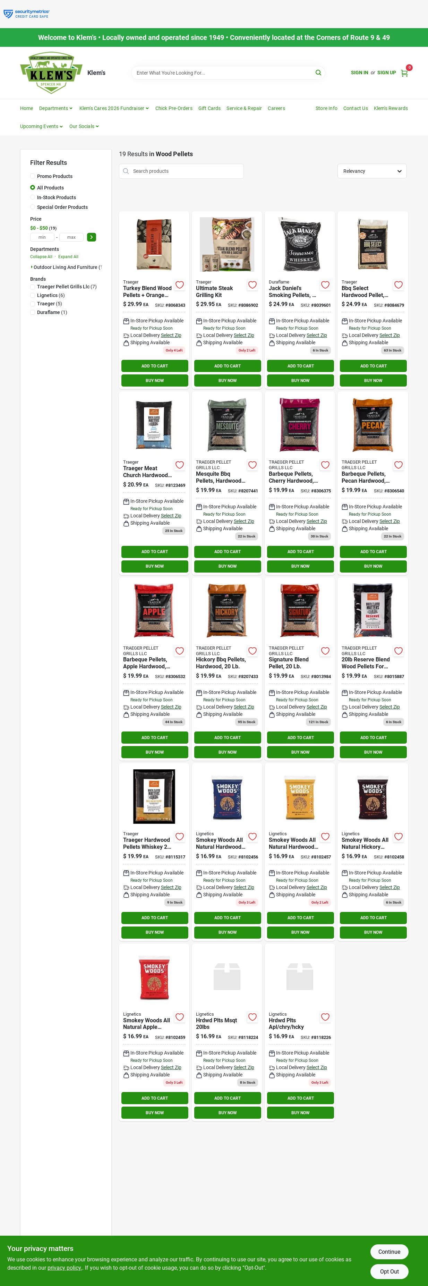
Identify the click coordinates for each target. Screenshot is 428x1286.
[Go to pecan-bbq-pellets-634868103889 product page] (372, 483)
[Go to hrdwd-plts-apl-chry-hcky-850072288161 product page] (300, 1033)
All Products (50, 187)
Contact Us (355, 108)
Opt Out (389, 1271)
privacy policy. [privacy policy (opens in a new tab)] (65, 1267)
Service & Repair (244, 108)
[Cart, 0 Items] (404, 72)
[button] (41, 126)
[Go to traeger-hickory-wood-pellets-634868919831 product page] (227, 669)
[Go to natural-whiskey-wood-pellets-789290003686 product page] (300, 300)
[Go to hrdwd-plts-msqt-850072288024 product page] (227, 1033)
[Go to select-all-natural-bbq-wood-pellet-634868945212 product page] (372, 300)
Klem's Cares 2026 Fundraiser (112, 108)
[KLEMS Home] (51, 73)
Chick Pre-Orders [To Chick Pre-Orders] (173, 108)
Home (26, 108)
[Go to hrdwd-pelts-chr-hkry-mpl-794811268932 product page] (227, 852)
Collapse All (41, 256)
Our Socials (81, 126)
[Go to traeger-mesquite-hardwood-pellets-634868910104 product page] (227, 483)
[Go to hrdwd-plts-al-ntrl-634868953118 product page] (154, 483)
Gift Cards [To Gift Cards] (209, 108)
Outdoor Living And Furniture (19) (71, 267)
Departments (53, 108)
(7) (67, 286)
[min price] (42, 237)
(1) (52, 312)
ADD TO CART (155, 366)
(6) (51, 295)
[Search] (319, 72)
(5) (49, 303)
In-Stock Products (56, 197)
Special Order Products (62, 207)
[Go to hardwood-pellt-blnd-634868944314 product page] (227, 300)
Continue (389, 1252)
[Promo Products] (32, 176)
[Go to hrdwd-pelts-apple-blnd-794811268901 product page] (154, 1033)
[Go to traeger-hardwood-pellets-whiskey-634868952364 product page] (154, 852)
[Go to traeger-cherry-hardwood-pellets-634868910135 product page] (300, 483)
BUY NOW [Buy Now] (155, 380)
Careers (276, 108)
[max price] (71, 237)
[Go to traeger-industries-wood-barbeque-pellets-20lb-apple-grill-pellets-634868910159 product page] (154, 669)
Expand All (68, 256)
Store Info (326, 108)
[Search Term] (228, 73)
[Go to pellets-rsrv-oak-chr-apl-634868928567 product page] (372, 669)
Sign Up (386, 72)
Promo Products (54, 176)
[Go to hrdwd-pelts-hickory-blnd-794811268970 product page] (372, 852)
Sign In (359, 72)
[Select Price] (91, 237)
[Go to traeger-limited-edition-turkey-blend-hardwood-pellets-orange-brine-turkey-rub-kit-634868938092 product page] (154, 300)
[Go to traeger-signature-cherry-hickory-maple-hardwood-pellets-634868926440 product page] (300, 669)
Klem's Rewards (391, 108)
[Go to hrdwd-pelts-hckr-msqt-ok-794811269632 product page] (300, 852)
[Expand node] (32, 266)
